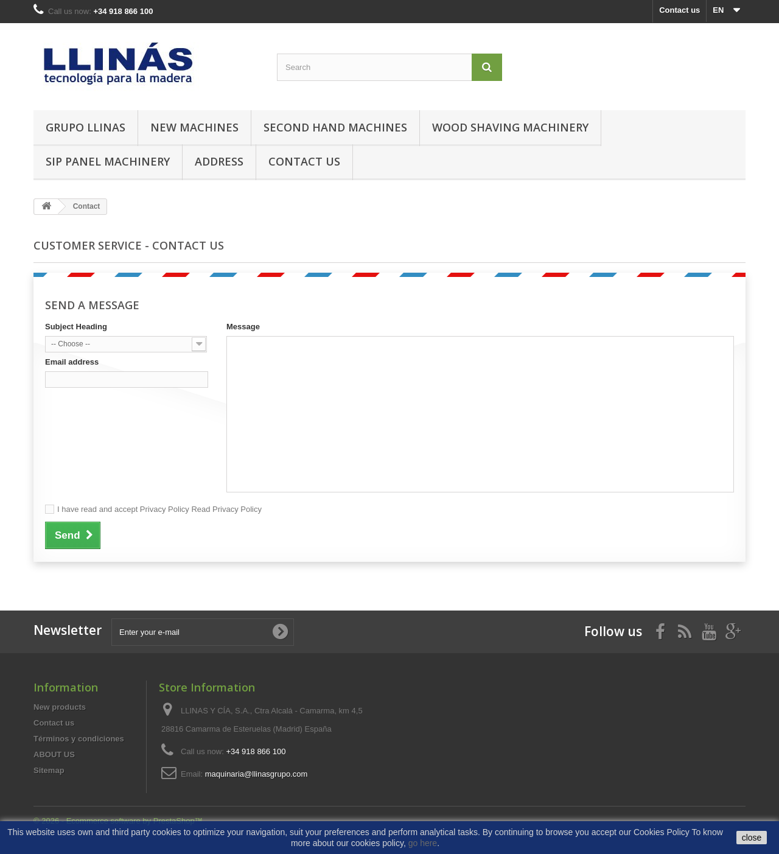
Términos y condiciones (78, 738)
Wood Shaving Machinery (510, 127)
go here (422, 843)
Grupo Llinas (85, 127)
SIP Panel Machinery (108, 161)
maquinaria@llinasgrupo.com (256, 774)
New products (59, 707)
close (752, 837)
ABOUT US (54, 754)
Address (219, 161)
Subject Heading (76, 326)
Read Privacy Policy (225, 509)
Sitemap (49, 770)
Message (243, 326)
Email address (72, 361)
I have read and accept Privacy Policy (159, 509)
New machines (194, 127)
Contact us (679, 10)
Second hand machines (335, 127)
